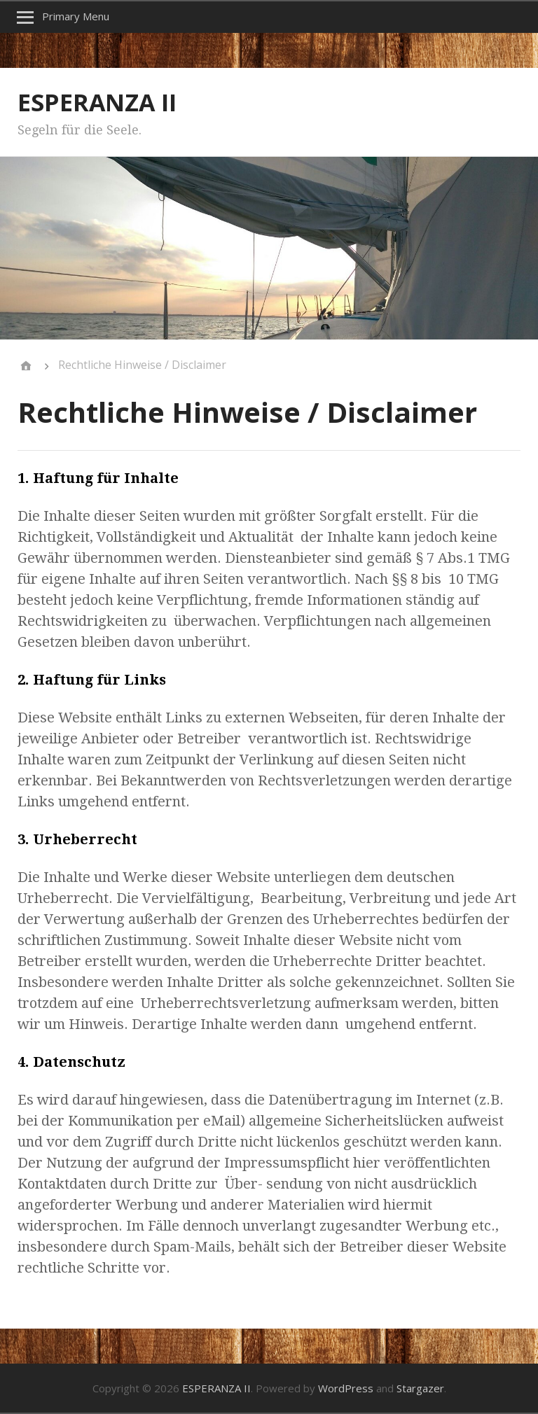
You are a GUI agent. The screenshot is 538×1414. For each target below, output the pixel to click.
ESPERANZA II (97, 102)
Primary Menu (75, 16)
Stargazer (420, 1388)
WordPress (345, 1388)
